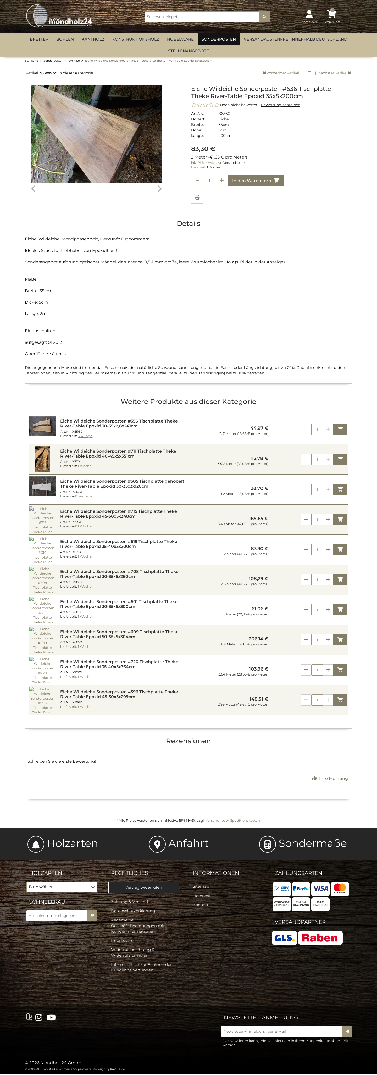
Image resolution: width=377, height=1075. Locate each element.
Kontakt (200, 905)
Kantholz (93, 39)
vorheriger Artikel (281, 73)
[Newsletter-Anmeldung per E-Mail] (283, 1032)
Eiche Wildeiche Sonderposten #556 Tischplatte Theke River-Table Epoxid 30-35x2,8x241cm (119, 424)
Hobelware (180, 39)
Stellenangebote (188, 50)
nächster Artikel (334, 73)
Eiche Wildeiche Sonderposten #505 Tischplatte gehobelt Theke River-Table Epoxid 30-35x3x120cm (122, 484)
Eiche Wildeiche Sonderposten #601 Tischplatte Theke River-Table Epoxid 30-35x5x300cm (119, 605)
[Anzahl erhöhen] (221, 180)
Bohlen (65, 39)
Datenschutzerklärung (133, 911)
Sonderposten (219, 39)
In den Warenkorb (256, 180)
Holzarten (62, 843)
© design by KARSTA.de (109, 1070)
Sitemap (201, 887)
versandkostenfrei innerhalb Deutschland (295, 39)
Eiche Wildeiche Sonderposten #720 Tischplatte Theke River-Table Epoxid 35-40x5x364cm (119, 665)
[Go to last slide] (33, 135)
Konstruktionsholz (135, 39)
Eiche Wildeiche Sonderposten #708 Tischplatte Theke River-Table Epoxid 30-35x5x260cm (119, 575)
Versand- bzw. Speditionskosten (233, 821)
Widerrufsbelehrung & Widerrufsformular (132, 953)
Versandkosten (235, 163)
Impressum (122, 941)
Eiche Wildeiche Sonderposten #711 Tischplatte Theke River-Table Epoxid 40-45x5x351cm (118, 454)
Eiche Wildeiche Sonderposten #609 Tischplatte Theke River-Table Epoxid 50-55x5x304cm (119, 635)
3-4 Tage (85, 437)
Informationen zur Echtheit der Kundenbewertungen (141, 968)
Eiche (224, 119)
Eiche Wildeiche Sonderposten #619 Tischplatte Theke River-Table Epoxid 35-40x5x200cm (118, 545)
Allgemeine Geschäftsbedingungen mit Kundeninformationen (138, 926)
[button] (67, 199)
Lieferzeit (202, 896)
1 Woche (213, 167)
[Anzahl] (317, 430)
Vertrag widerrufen (143, 888)
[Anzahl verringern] (197, 180)
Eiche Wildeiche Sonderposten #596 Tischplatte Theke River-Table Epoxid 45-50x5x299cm (119, 695)
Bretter (39, 39)
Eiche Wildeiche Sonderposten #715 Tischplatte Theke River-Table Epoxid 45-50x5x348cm (118, 515)
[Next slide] (159, 135)
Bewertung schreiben (280, 105)
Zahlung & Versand (129, 902)
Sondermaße (303, 843)
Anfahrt (179, 843)
